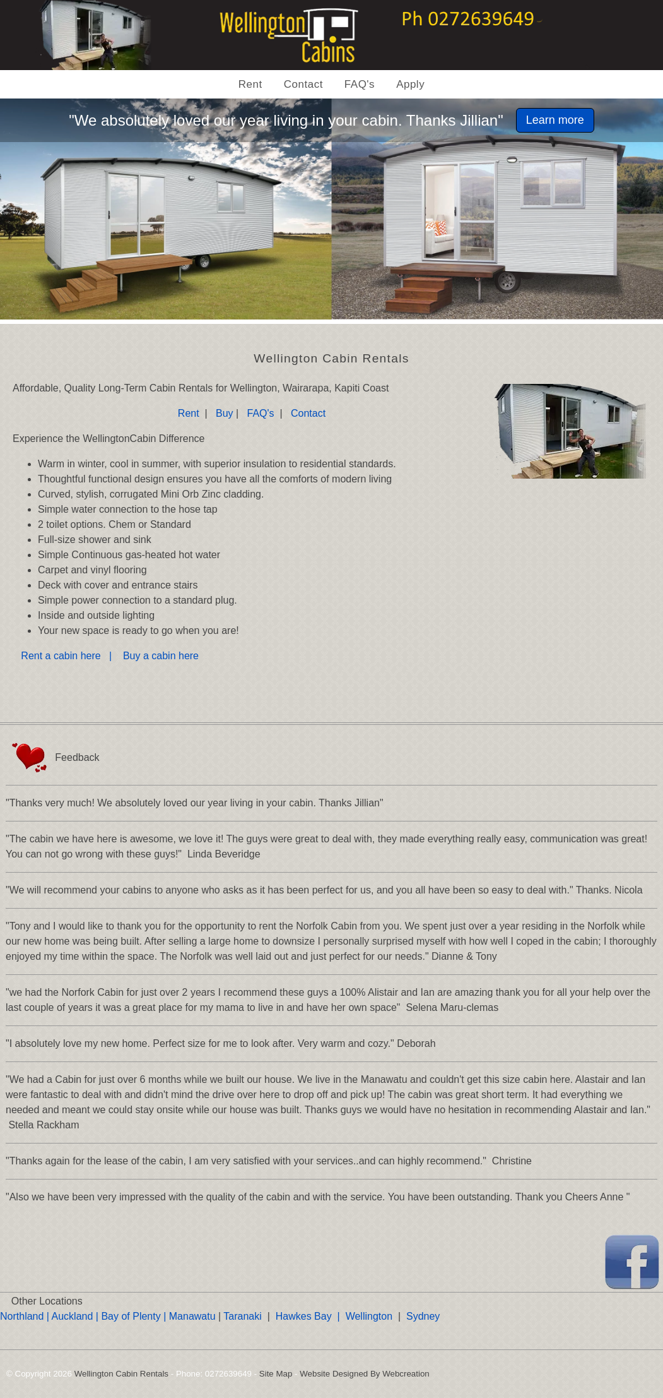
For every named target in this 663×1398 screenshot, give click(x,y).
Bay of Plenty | (134, 1316)
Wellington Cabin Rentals (121, 1373)
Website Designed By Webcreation (364, 1373)
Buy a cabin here (162, 655)
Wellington (369, 1316)
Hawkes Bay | (311, 1316)
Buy (226, 413)
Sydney (423, 1316)
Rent (250, 84)
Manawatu (192, 1316)
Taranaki (242, 1316)
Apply (410, 84)
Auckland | (75, 1316)
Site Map (276, 1373)
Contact (303, 84)
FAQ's (359, 84)
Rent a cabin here (63, 655)
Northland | (26, 1316)
